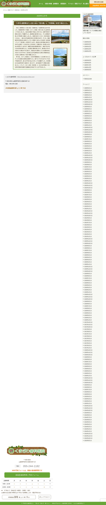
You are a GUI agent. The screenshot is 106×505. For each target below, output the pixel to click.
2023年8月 (88, 164)
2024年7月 (88, 139)
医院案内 (63, 3)
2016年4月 (88, 368)
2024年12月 (88, 127)
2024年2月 (88, 150)
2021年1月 (88, 236)
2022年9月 (88, 190)
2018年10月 (88, 299)
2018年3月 (88, 315)
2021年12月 (88, 210)
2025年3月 (88, 120)
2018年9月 (88, 301)
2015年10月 (88, 382)
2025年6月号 (87, 62)
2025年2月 (88, 122)
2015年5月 (88, 394)
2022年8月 (88, 192)
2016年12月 (88, 350)
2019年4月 (88, 285)
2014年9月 (88, 412)
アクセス (71, 3)
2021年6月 (88, 224)
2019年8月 (88, 275)
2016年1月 (88, 375)
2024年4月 (88, 146)
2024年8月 (88, 136)
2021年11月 (88, 213)
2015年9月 (88, 384)
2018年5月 (88, 310)
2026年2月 (88, 95)
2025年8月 (88, 108)
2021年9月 (88, 217)
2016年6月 (88, 364)
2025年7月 (88, 111)
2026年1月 (88, 97)
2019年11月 (88, 268)
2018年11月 (88, 296)
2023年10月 (88, 159)
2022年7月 (88, 194)
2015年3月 (88, 398)
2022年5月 (88, 199)
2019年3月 (88, 287)
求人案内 (86, 3)
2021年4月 (88, 229)
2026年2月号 (87, 51)
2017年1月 (88, 347)
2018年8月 (88, 303)
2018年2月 (88, 317)
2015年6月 (88, 391)
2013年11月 (88, 435)
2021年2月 (88, 234)
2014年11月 (88, 408)
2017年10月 (88, 326)
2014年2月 (88, 428)
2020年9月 (88, 245)
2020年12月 (88, 238)
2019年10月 (88, 271)
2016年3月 (88, 370)
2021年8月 (88, 220)
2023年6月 (88, 169)
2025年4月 (88, 118)
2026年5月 (88, 88)
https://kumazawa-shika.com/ (25, 77)
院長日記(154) (88, 78)
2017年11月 (88, 324)
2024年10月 (88, 132)
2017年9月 (88, 329)
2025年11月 (88, 101)
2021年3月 (88, 231)
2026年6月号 (87, 41)
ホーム (41, 3)
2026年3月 (88, 92)
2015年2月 (88, 401)
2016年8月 (88, 359)
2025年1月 (88, 125)
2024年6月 (88, 141)
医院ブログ (78, 3)
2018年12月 (88, 294)
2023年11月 (88, 157)
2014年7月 (88, 417)
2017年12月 (88, 322)
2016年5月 (88, 366)
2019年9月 (88, 273)
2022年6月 (88, 197)
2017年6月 (88, 336)
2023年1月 (88, 180)
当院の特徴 (48, 3)
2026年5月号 (87, 44)
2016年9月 (88, 357)
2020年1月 (88, 264)
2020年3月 (88, 259)
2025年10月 (88, 104)
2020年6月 (88, 252)
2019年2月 (88, 289)
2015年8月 (88, 387)
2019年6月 (88, 280)
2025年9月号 (87, 69)
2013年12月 (88, 433)
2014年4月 (88, 424)
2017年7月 (88, 333)
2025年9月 (88, 106)
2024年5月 (88, 143)
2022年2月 (88, 206)
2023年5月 (88, 171)
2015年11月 (88, 380)
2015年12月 (88, 377)
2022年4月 (88, 201)
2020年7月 (88, 250)
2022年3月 (88, 204)
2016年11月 (88, 352)
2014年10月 (88, 410)
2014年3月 (88, 426)
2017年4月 (88, 340)
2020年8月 (88, 248)
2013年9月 (88, 440)
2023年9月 (88, 162)
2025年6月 (88, 113)
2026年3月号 (87, 48)
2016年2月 (88, 373)
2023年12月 (88, 155)
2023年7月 (88, 166)
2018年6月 (88, 308)
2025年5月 (88, 115)
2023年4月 (88, 173)
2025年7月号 (87, 65)
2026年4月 (88, 90)
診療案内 (56, 3)
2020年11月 (88, 241)
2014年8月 (88, 415)
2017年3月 (88, 343)
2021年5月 (88, 227)
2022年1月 (88, 208)
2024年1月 (88, 152)
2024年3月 (88, 148)
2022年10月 (88, 187)
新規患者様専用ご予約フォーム (27, 475)
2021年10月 (88, 215)
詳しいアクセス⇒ (44, 497)
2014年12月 (88, 405)
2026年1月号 (87, 67)
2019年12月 (88, 266)
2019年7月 (88, 278)
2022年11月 (88, 185)
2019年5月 (88, 282)
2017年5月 (88, 338)
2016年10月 (88, 354)
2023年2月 (88, 178)
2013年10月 (88, 438)
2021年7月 (88, 222)
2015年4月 (88, 396)
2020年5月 (88, 255)
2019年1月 (88, 292)
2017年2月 (88, 345)
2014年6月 (88, 419)
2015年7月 (88, 389)
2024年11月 (88, 129)
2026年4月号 (87, 46)
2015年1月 (88, 403)
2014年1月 (88, 431)
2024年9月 (88, 134)
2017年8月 (88, 331)
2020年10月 (88, 243)
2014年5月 (88, 422)
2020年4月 (88, 257)
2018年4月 (88, 313)
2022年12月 (88, 183)
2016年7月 (88, 361)
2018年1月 (88, 319)
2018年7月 (88, 306)
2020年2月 (88, 261)
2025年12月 (88, 99)
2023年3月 (88, 176)
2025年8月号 (87, 60)
